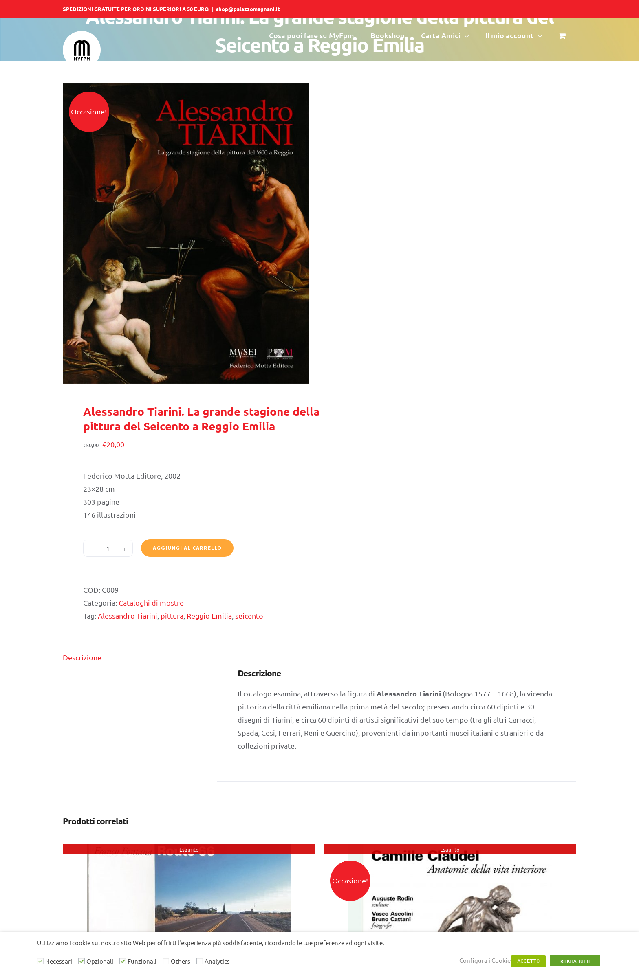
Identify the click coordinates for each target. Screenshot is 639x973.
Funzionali (142, 961)
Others (180, 961)
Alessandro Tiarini (127, 615)
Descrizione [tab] (82, 657)
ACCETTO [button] (528, 961)
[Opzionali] (81, 961)
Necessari (58, 961)
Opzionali (99, 961)
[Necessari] (40, 961)
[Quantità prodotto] (108, 548)
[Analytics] (199, 961)
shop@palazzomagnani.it (248, 8)
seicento (249, 615)
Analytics (217, 961)
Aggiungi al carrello (187, 547)
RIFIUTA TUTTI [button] (575, 961)
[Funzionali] (122, 961)
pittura (172, 615)
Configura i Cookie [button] (485, 960)
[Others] (166, 961)
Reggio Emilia (209, 615)
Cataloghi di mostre (151, 602)
